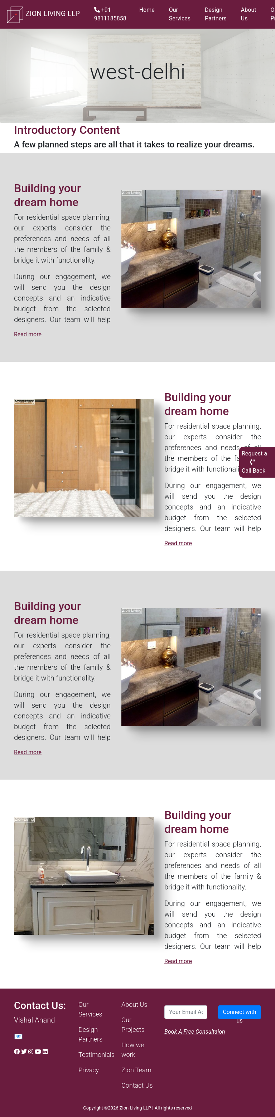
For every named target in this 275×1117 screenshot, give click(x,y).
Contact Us (137, 1085)
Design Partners (216, 14)
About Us (248, 14)
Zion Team (136, 1070)
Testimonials (96, 1054)
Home (147, 9)
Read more (28, 334)
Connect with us (239, 1014)
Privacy (88, 1070)
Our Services (179, 14)
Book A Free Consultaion (194, 1031)
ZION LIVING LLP (43, 14)
